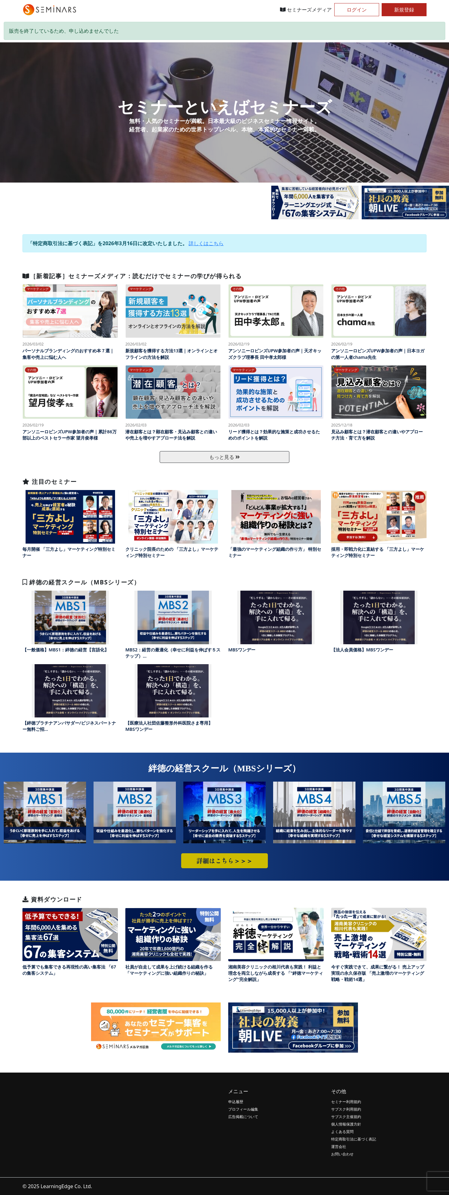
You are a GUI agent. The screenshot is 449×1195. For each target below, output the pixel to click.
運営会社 (338, 1146)
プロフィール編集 (243, 1109)
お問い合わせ (342, 1154)
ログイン (357, 9)
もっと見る (224, 457)
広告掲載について (243, 1116)
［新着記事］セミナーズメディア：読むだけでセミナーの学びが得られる (132, 276)
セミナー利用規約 (346, 1101)
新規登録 (404, 9)
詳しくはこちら (206, 243)
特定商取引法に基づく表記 (353, 1139)
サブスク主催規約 (346, 1116)
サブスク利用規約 (346, 1109)
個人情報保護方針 (346, 1124)
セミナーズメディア (306, 9)
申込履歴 (235, 1101)
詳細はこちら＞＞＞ (224, 860)
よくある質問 (342, 1131)
